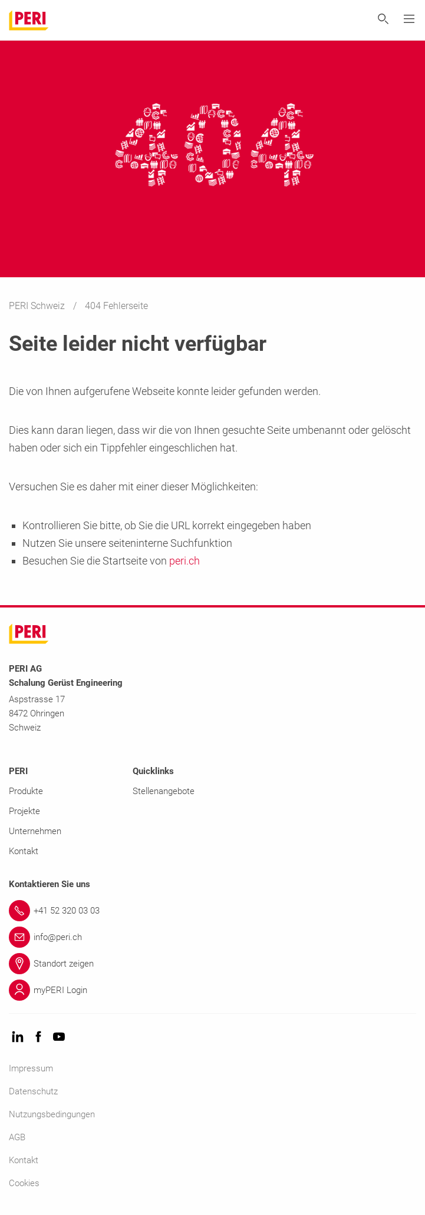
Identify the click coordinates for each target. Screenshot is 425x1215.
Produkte (26, 791)
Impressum (31, 1068)
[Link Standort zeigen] (212, 963)
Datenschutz (33, 1091)
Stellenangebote (164, 791)
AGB (17, 1137)
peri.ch (184, 561)
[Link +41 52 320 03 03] (212, 910)
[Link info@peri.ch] (212, 937)
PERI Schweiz (38, 305)
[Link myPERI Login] (212, 990)
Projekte (24, 811)
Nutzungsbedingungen (52, 1114)
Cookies (24, 1183)
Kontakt (23, 851)
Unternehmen (35, 831)
